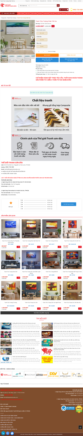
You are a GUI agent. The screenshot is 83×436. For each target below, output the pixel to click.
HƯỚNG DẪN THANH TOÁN (10, 173)
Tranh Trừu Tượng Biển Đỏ (52, 271)
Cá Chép (58, 13)
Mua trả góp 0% (47, 59)
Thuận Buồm (46, 13)
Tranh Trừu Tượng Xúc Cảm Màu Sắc (72, 302)
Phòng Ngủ (78, 13)
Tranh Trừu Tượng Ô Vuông (11, 302)
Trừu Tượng (21, 13)
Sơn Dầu (42, 39)
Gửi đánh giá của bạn (68, 204)
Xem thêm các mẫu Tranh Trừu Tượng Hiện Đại (41, 92)
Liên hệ (79, 1)
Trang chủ (28, 1)
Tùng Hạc (63, 13)
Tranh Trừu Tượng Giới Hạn (52, 240)
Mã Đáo (40, 13)
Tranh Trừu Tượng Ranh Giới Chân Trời (31, 240)
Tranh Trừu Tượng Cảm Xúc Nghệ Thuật (52, 302)
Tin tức (75, 1)
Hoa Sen (52, 13)
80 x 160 (42, 33)
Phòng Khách (70, 13)
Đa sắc (41, 46)
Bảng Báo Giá (43, 1)
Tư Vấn (70, 1)
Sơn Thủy (27, 13)
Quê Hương (34, 13)
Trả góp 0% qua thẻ (71, 59)
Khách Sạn (20, 16)
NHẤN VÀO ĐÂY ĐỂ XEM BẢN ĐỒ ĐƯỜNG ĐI (14, 171)
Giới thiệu (49, 1)
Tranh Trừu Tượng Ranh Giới (10, 271)
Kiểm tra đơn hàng (35, 1)
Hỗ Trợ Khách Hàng (57, 1)
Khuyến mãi (65, 1)
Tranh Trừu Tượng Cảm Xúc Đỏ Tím (72, 240)
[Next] (32, 37)
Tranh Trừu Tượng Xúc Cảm (31, 302)
